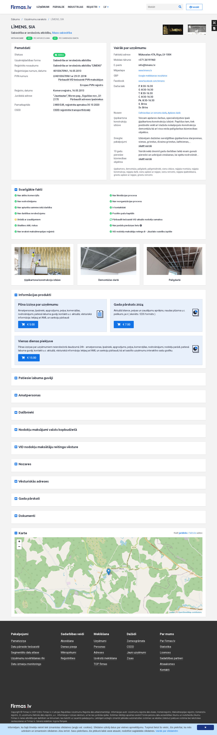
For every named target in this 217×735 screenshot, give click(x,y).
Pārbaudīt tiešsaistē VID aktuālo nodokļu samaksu (136, 219)
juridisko (183, 533)
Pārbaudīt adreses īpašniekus (86, 99)
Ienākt (194, 7)
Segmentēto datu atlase (25, 652)
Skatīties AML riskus (27, 225)
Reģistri (93, 7)
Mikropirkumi (68, 652)
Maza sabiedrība (62, 32)
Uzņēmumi (42, 7)
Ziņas (130, 658)
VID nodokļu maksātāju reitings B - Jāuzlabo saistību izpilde (142, 231)
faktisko (192, 533)
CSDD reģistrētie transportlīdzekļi (71, 110)
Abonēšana (67, 641)
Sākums (15, 19)
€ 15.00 (29, 357)
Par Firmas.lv (167, 641)
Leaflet (172, 612)
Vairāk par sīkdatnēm (167, 731)
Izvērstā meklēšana (105, 658)
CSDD (130, 646)
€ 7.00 (123, 324)
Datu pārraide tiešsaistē (25, 646)
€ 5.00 (28, 324)
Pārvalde (58, 7)
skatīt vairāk (145, 146)
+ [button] (19, 541)
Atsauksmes (167, 664)
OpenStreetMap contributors (190, 612)
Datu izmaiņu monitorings (26, 664)
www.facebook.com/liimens (152, 81)
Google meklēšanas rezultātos (153, 76)
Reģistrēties (68, 658)
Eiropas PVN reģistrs (91, 85)
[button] (173, 30)
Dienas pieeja (69, 646)
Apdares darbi (174, 113)
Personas (99, 646)
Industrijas (75, 7)
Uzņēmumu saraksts (35, 19)
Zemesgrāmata (136, 641)
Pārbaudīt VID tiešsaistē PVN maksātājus (80, 79)
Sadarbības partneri (171, 658)
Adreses (99, 652)
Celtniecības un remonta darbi (153, 113)
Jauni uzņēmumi (136, 652)
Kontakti (165, 669)
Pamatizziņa (18, 641)
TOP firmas (100, 664)
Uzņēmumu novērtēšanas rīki (28, 658)
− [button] (19, 546)
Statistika (165, 646)
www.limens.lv (145, 70)
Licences (165, 652)
